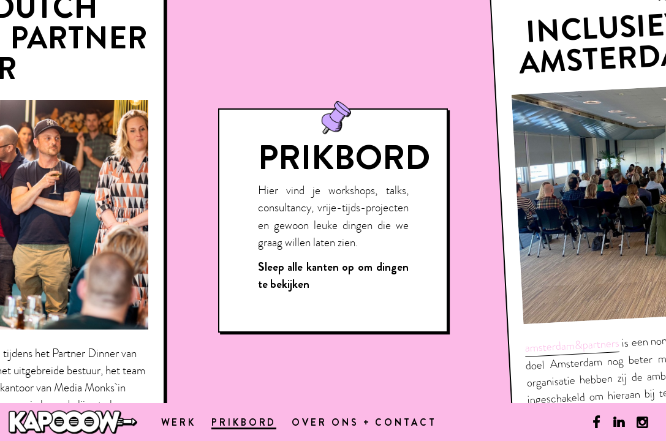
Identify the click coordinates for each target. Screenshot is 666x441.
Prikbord (243, 423)
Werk (179, 423)
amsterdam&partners (571, 344)
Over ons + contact (364, 423)
